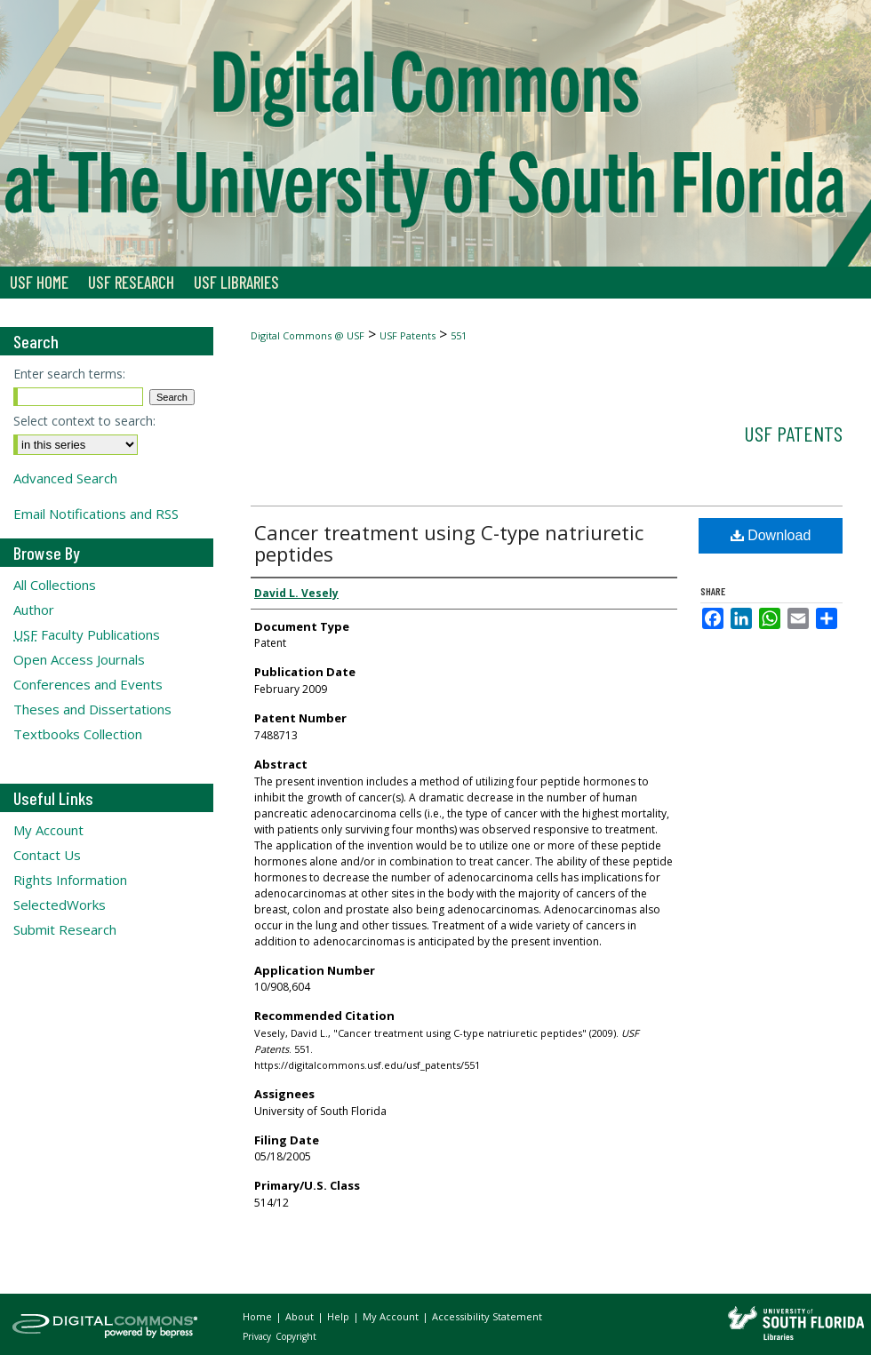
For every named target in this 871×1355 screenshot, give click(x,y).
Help (339, 1316)
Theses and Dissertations (92, 709)
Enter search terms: (69, 373)
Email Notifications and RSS (96, 513)
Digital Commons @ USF (307, 335)
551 (459, 335)
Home (259, 1316)
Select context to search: (84, 420)
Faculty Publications (86, 634)
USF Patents (408, 335)
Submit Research (64, 929)
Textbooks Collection (77, 734)
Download (771, 535)
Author (33, 609)
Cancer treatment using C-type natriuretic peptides (448, 543)
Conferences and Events (88, 684)
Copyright (296, 1336)
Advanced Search (65, 478)
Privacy (258, 1336)
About (300, 1316)
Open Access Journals (79, 659)
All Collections (54, 585)
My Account (48, 830)
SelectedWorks (59, 904)
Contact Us (47, 855)
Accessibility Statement (487, 1316)
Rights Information (70, 880)
